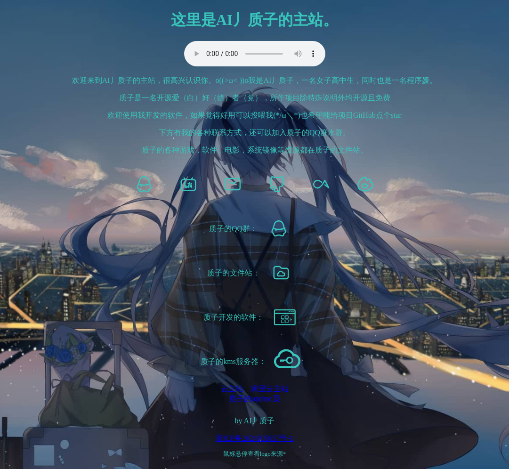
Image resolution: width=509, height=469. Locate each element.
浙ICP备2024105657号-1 (254, 438)
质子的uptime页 (254, 399)
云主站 (232, 389)
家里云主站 (270, 389)
